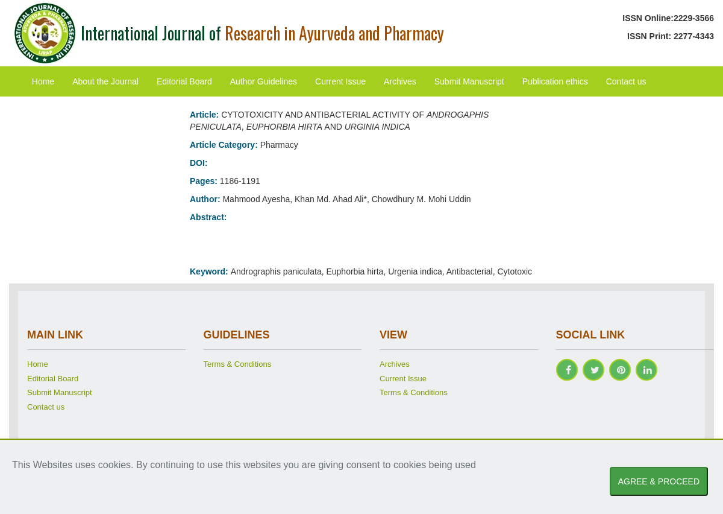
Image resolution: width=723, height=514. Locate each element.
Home (43, 81)
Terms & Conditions (238, 364)
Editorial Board (184, 81)
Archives (400, 81)
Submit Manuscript (469, 81)
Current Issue (340, 81)
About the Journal (105, 81)
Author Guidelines (263, 81)
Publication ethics (555, 81)
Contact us (626, 81)
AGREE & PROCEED (659, 481)
